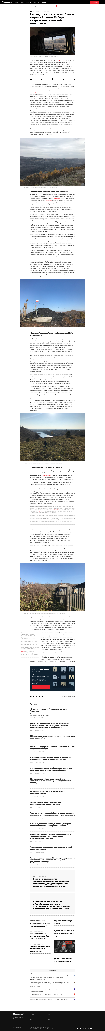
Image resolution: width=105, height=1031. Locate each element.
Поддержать (95, 2)
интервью (40, 511)
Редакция (32, 1014)
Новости (17, 2)
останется (61, 60)
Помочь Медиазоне (41, 686)
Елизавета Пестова (46, 11)
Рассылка (49, 1016)
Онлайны (28, 2)
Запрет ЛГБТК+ (51, 6)
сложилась (23, 640)
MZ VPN (48, 1019)
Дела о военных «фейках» (40, 6)
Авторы (31, 1019)
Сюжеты (23, 2)
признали (37, 276)
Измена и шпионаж (12, 6)
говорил (56, 509)
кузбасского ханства (41, 92)
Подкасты (44, 2)
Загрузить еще (52, 970)
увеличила (48, 200)
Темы (31, 1022)
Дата (39, 2)
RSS (48, 1014)
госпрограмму (50, 547)
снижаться (44, 654)
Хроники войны (29, 6)
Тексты (34, 2)
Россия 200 (49, 1022)
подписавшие (47, 475)
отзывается (56, 198)
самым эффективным (49, 88)
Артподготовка (21, 6)
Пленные (4, 6)
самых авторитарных (42, 90)
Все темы (60, 6)
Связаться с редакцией (68, 696)
